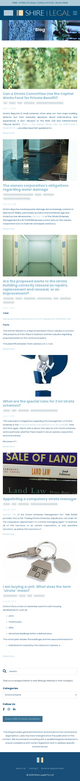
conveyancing (8, 298)
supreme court (9, 302)
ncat (5, 103)
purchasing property (44, 298)
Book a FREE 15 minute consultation (22, 719)
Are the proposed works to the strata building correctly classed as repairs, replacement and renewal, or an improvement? (35, 287)
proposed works (29, 298)
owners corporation (10, 596)
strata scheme (29, 103)
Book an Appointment (52, 768)
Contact (33, 768)
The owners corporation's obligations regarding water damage (35, 188)
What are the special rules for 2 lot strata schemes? (38, 403)
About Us (21, 768)
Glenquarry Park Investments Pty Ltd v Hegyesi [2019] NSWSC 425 (37, 319)
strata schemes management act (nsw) (50, 103)
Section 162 (9, 514)
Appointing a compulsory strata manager (40, 499)
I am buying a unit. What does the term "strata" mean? (37, 589)
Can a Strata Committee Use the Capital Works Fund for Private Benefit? (38, 96)
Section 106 (38, 216)
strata (20, 103)
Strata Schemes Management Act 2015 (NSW (43, 425)
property (12, 103)
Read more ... (9, 133)
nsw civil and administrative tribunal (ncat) (18, 194)
